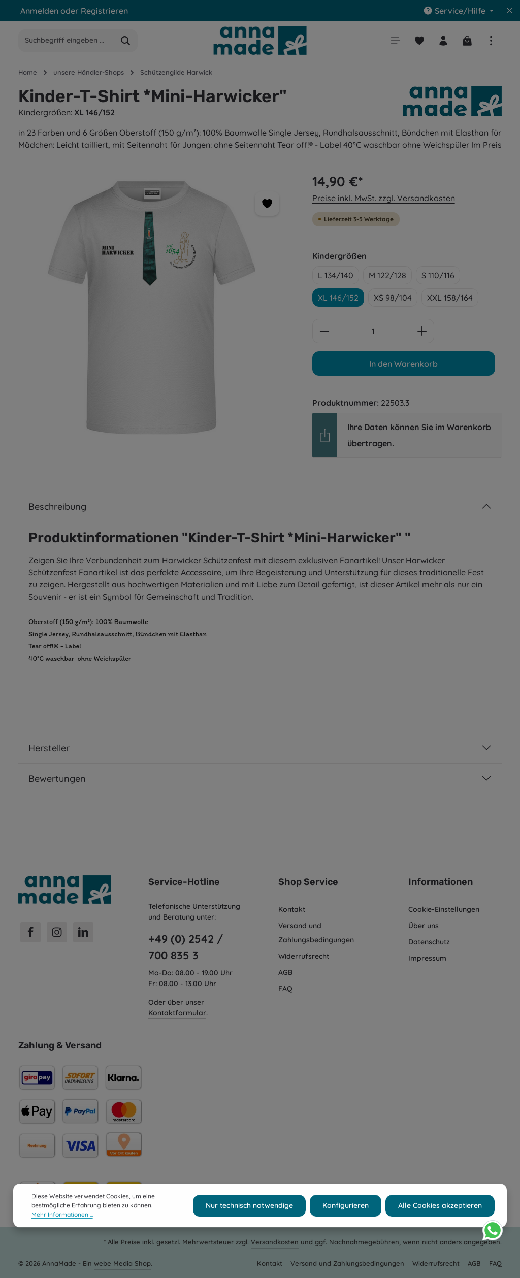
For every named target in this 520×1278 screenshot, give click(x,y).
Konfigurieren (345, 1220)
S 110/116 (437, 275)
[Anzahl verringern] (324, 331)
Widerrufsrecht (303, 956)
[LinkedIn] (83, 932)
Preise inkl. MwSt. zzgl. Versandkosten (383, 198)
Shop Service (308, 882)
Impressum (427, 958)
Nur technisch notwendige (249, 1220)
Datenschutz (429, 941)
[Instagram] (57, 932)
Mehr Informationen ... (62, 1229)
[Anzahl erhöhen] (422, 331)
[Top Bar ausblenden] (510, 11)
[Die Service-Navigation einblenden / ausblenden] (458, 11)
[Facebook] (30, 932)
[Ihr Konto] (443, 40)
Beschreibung (57, 506)
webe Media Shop (122, 1263)
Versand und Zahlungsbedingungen (316, 932)
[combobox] (66, 40)
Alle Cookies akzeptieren (440, 1220)
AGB (285, 972)
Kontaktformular (177, 1013)
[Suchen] (126, 40)
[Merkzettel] (419, 40)
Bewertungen (57, 778)
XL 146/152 (338, 297)
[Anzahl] (373, 331)
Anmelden (39, 11)
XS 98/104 (393, 297)
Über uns (423, 925)
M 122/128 (387, 275)
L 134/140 (335, 275)
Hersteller (49, 748)
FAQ (285, 988)
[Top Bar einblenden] (491, 40)
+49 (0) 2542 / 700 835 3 (185, 947)
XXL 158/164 (450, 297)
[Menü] (395, 40)
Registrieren (104, 11)
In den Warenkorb (403, 363)
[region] (155, 307)
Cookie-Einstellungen (443, 909)
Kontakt (291, 909)
